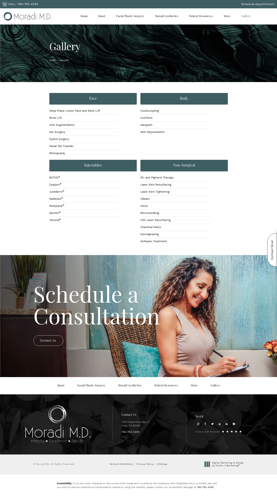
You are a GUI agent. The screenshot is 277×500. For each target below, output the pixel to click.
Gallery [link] (246, 16)
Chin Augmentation (62, 125)
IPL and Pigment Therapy (157, 177)
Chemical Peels (150, 227)
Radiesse (56, 199)
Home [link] (84, 16)
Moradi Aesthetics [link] (166, 16)
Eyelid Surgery (59, 139)
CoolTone (146, 118)
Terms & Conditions (121, 464)
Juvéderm (56, 192)
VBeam (145, 199)
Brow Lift (55, 118)
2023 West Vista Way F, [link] (135, 424)
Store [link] (227, 16)
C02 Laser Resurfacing (155, 220)
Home (52, 60)
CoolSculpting (149, 111)
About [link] (101, 16)
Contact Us (48, 334)
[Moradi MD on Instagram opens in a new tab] (198, 424)
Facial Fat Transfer (61, 146)
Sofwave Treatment (153, 241)
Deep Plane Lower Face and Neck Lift (74, 111)
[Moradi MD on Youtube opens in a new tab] (219, 424)
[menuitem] (84, 16)
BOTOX (54, 177)
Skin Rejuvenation (152, 132)
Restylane (56, 206)
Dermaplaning (149, 234)
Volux (144, 206)
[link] (20, 4)
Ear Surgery (57, 132)
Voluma (55, 220)
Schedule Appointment (257, 4)
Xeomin (55, 213)
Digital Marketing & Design (225, 464)
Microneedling (149, 213)
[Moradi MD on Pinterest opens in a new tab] (234, 424)
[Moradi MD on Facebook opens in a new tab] (205, 424)
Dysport (55, 184)
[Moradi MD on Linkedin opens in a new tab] (226, 424)
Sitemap (162, 464)
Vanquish (146, 125)
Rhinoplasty (57, 153)
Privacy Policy (145, 464)
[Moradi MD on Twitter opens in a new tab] (212, 424)
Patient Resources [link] (201, 16)
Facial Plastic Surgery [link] (130, 16)
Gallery (64, 60)
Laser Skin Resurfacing (155, 184)
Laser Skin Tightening (154, 192)
